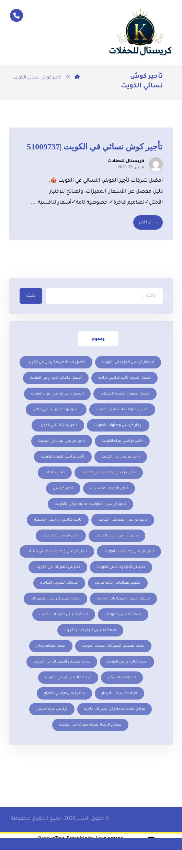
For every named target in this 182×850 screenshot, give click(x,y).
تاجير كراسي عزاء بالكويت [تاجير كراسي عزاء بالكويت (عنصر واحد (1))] (116, 536)
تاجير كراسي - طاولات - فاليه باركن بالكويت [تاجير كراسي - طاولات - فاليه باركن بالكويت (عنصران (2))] (90, 504)
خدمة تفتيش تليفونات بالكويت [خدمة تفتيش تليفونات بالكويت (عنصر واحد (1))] (90, 630)
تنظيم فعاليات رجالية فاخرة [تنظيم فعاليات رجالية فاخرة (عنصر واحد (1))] (118, 583)
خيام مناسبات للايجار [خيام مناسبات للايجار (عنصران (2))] (119, 693)
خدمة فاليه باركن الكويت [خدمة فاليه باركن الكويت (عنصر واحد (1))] (127, 662)
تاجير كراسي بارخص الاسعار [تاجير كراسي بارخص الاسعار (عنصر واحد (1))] (58, 520)
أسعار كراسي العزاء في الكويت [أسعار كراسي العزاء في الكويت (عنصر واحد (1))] (128, 362)
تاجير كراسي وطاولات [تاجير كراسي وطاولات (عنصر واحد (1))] (61, 536)
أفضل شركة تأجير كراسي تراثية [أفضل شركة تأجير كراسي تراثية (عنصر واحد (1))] (124, 378)
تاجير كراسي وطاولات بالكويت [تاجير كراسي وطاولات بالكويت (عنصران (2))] (129, 551)
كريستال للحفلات (125, 161)
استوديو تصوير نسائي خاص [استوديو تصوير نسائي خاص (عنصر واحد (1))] (56, 410)
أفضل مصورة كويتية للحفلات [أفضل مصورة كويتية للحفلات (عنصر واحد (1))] (125, 394)
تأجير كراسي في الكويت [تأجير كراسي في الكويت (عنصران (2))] (120, 457)
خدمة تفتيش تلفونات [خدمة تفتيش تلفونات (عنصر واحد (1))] (123, 614)
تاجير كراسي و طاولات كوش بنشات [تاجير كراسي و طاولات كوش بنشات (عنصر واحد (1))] (56, 551)
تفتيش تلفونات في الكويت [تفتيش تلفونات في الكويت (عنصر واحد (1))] (57, 567)
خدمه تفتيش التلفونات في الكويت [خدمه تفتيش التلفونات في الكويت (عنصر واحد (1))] (61, 662)
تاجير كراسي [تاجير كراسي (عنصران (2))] (63, 488)
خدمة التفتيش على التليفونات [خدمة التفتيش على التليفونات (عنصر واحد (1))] (55, 599)
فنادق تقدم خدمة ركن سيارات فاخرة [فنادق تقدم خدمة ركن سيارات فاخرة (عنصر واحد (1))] (114, 709)
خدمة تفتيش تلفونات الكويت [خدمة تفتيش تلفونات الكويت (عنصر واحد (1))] (63, 614)
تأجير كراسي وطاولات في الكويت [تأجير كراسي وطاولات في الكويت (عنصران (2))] (108, 473)
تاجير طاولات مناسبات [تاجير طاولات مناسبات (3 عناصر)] (109, 488)
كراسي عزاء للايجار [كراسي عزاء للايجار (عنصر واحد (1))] (52, 709)
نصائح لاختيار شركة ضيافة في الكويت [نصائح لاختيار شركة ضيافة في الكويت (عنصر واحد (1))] (90, 725)
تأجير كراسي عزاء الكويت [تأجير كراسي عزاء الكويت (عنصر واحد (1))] (122, 441)
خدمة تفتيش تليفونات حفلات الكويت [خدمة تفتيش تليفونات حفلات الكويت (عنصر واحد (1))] (113, 646)
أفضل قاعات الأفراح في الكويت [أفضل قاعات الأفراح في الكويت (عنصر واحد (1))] (56, 378)
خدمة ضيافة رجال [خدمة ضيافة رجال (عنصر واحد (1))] (51, 646)
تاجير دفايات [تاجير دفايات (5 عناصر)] (55, 473)
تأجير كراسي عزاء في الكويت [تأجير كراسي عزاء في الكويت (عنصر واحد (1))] (61, 441)
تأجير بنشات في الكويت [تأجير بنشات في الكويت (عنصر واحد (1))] (57, 425)
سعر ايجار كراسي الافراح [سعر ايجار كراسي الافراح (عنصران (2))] (64, 693)
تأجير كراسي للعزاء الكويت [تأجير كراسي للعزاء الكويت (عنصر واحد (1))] (63, 457)
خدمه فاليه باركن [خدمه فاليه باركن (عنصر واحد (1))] (122, 678)
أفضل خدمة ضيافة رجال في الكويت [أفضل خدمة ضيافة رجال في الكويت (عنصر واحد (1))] (56, 362)
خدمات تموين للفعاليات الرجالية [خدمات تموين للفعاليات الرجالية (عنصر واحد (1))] (123, 599)
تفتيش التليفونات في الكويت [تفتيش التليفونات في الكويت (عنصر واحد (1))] (121, 567)
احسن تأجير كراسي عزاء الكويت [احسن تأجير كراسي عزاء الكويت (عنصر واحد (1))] (57, 394)
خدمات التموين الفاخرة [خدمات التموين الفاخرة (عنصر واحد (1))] (59, 583)
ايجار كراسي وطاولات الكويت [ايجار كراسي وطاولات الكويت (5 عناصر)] (118, 425)
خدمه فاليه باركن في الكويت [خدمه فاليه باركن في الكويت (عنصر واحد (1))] (68, 678)
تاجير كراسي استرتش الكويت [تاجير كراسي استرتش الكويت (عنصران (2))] (122, 520)
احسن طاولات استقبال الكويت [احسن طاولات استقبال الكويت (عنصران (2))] (122, 410)
